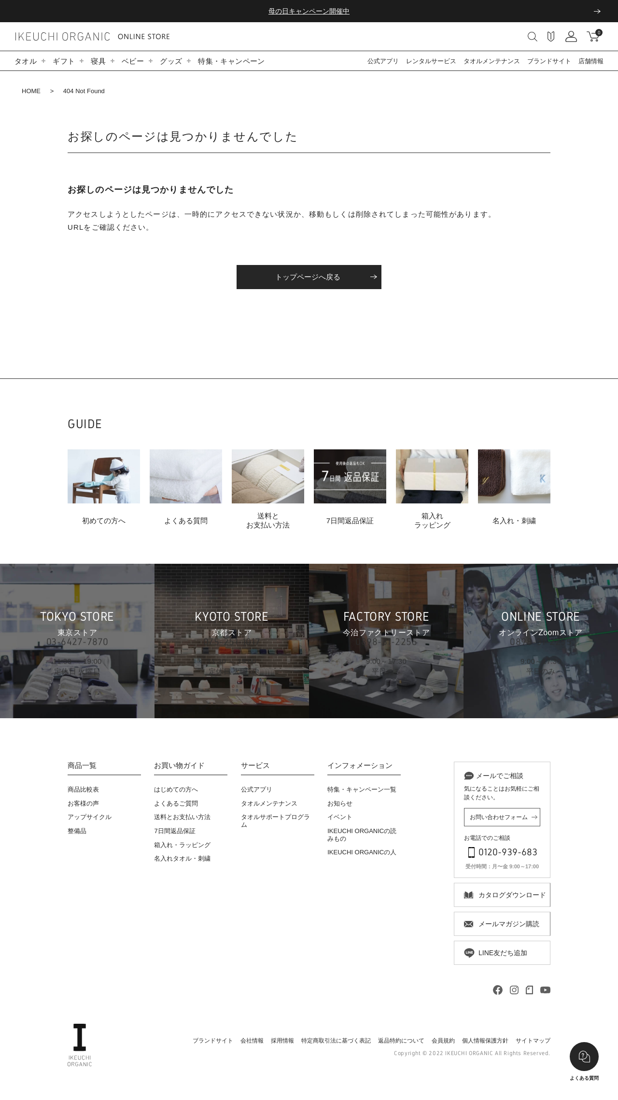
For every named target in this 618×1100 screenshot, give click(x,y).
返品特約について (401, 1040)
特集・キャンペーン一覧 (361, 789)
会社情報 (252, 1040)
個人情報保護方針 (485, 1040)
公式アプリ (383, 61)
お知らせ (339, 803)
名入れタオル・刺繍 (182, 858)
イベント (339, 817)
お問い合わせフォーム (499, 817)
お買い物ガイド (179, 765)
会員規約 (443, 1040)
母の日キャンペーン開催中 (309, 11)
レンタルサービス (431, 61)
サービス (255, 765)
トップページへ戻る (307, 277)
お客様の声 (83, 803)
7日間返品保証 (174, 831)
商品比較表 (83, 789)
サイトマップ (533, 1040)
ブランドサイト (549, 61)
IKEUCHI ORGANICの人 (361, 852)
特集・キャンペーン (231, 61)
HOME (31, 91)
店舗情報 (591, 61)
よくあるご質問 (176, 803)
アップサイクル (90, 817)
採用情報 (282, 1040)
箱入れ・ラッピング (182, 845)
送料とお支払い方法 (182, 817)
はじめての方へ (176, 789)
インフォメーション (360, 765)
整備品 (77, 831)
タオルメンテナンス (492, 61)
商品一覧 (82, 765)
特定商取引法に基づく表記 (336, 1040)
